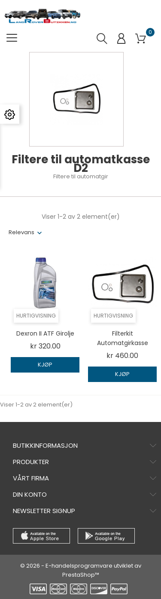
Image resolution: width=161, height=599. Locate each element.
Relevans (21, 232)
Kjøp (45, 365)
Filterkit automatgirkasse (122, 338)
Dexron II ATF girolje (45, 333)
